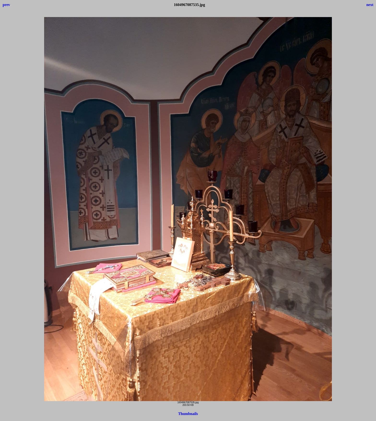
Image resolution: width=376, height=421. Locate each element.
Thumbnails (188, 414)
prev (6, 5)
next (369, 5)
